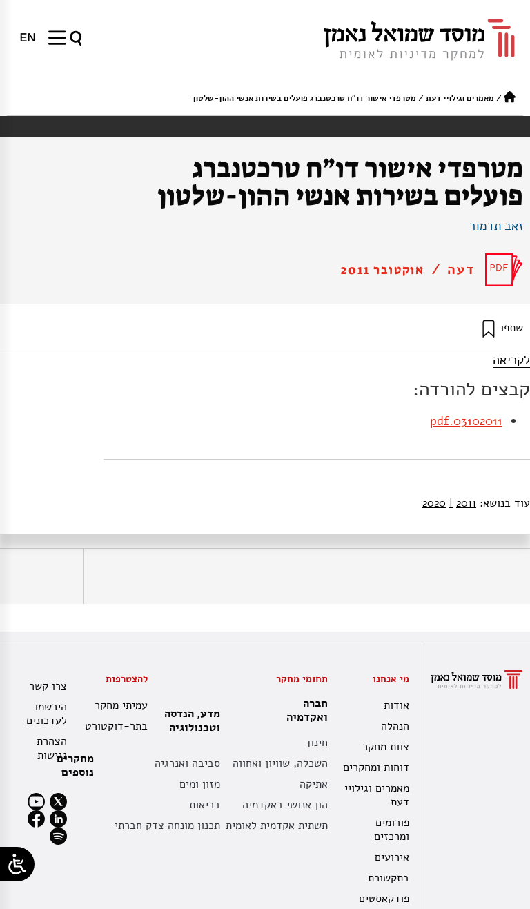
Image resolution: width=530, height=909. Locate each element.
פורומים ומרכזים (391, 829)
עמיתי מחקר (121, 705)
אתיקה (314, 784)
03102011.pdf (466, 421)
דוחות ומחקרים (376, 767)
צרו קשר (48, 686)
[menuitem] (27, 37)
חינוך (316, 742)
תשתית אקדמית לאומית (277, 825)
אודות (396, 705)
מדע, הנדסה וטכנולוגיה (188, 720)
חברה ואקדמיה (303, 710)
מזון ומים (199, 784)
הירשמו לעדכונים (46, 713)
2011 (462, 503)
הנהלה (395, 726)
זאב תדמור (496, 225)
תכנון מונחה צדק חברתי (167, 825)
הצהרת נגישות (52, 748)
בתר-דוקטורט (118, 726)
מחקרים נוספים (75, 765)
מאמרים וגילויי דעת (460, 98)
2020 (434, 503)
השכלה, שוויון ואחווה (280, 763)
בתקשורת (388, 878)
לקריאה (511, 359)
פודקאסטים (384, 898)
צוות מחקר (385, 746)
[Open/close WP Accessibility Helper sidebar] (17, 864)
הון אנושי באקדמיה (285, 804)
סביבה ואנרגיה (187, 763)
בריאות (204, 804)
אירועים (392, 857)
